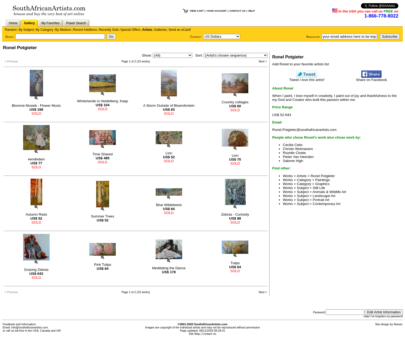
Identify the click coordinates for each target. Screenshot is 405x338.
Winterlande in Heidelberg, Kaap (102, 101)
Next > (263, 61)
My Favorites (50, 23)
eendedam (36, 159)
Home (13, 23)
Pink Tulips (102, 265)
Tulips (235, 263)
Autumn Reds (36, 214)
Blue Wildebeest (169, 205)
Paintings (322, 180)
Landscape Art (324, 196)
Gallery (29, 23)
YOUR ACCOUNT (216, 11)
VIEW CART (196, 11)
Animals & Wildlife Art (329, 192)
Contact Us (209, 333)
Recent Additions (85, 30)
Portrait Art (321, 200)
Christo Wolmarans (298, 149)
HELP (251, 11)
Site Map (194, 333)
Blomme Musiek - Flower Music (36, 106)
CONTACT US (237, 11)
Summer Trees (102, 216)
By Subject (26, 30)
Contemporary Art (326, 204)
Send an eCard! (180, 30)
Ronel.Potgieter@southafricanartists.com (304, 130)
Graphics (322, 184)
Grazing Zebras (36, 270)
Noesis (398, 324)
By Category (44, 30)
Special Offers (130, 30)
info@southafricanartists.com (29, 327)
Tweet (306, 78)
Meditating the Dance (169, 268)
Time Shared (102, 154)
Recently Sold (108, 30)
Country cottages (235, 102)
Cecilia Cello (292, 145)
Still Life (319, 188)
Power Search (76, 23)
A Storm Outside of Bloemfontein (168, 106)
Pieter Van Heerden (298, 157)
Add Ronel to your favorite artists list (300, 64)
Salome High (293, 161)
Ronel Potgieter (322, 176)
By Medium (63, 30)
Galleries (160, 30)
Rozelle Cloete (294, 153)
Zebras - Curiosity (235, 214)
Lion (168, 153)
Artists (147, 30)
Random (11, 30)
